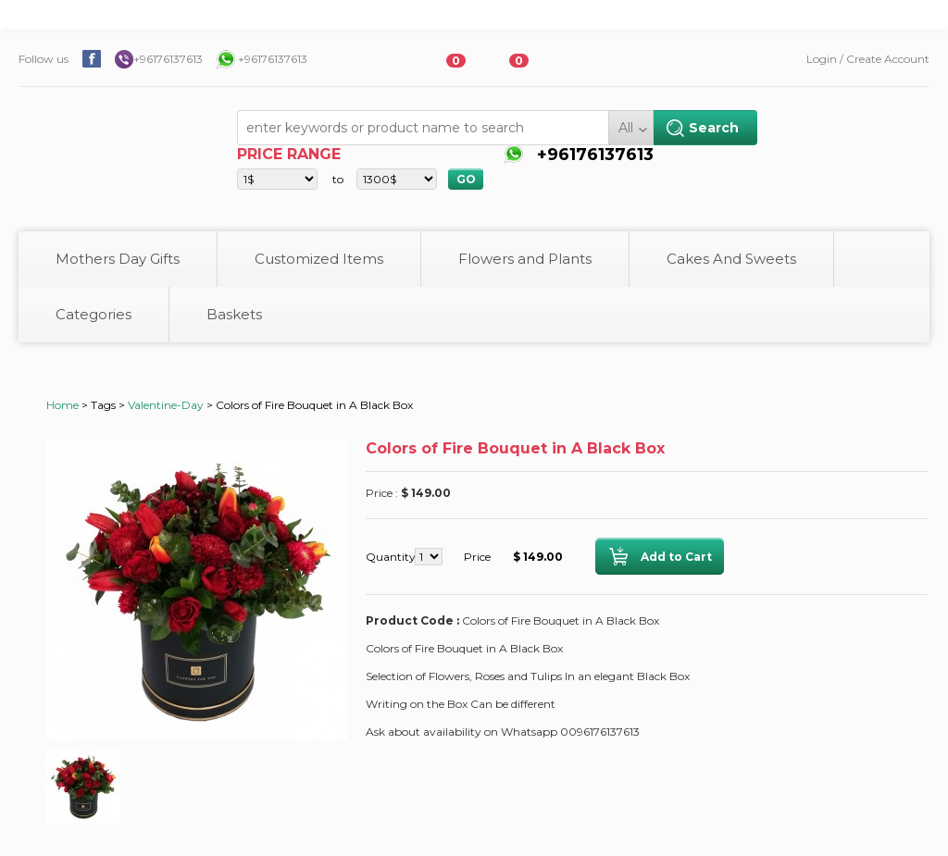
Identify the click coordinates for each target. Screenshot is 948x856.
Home (62, 405)
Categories (93, 314)
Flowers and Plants (525, 258)
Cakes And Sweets (731, 258)
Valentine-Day (166, 405)
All (625, 127)
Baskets (234, 314)
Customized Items (319, 258)
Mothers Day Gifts (118, 258)
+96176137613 (168, 59)
